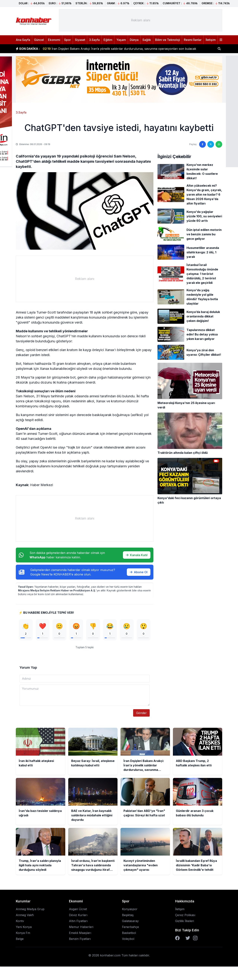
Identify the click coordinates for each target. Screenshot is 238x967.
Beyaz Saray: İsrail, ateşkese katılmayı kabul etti (81, 49)
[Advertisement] (140, 20)
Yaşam (121, 40)
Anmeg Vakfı (25, 915)
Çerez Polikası (185, 915)
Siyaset (80, 40)
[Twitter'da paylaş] (210, 144)
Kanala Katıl (136, 555)
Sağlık (146, 40)
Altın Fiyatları (78, 921)
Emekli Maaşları (80, 933)
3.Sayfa (94, 40)
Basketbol (129, 933)
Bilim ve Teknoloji (167, 40)
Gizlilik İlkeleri (184, 921)
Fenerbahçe (130, 927)
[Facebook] (177, 938)
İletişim (211, 40)
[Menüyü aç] (221, 39)
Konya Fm (23, 933)
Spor (67, 40)
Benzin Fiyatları (80, 939)
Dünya (134, 40)
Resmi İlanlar (193, 40)
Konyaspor (129, 909)
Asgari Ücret (78, 909)
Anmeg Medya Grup (30, 909)
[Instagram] (195, 938)
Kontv (20, 921)
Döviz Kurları (78, 915)
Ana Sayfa (23, 40)
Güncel (39, 40)
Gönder (141, 713)
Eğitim (108, 40)
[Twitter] (188, 938)
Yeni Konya (24, 927)
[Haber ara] (219, 48)
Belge (20, 939)
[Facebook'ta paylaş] (202, 144)
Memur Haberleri (81, 927)
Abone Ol (138, 572)
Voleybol (128, 939)
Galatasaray (130, 921)
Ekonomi (54, 40)
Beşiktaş (128, 915)
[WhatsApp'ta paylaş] (219, 144)
